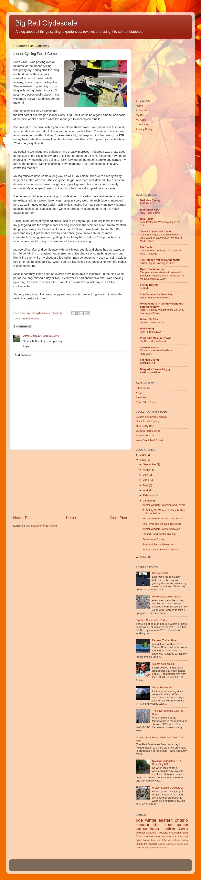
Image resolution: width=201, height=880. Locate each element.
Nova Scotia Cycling (148, 421)
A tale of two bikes (150, 372)
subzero (183, 828)
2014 (143, 557)
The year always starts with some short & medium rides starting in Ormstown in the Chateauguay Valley (162, 275)
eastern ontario (173, 820)
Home (71, 518)
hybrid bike (149, 840)
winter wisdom (162, 836)
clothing (141, 828)
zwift (165, 847)
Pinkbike (141, 397)
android (161, 844)
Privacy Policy (144, 129)
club (186, 844)
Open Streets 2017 (150, 331)
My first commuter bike (152, 322)
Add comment (23, 355)
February (148, 495)
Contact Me (142, 124)
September (150, 464)
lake (164, 840)
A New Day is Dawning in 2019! (157, 263)
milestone (162, 832)
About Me (141, 110)
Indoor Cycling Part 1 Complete (161, 549)
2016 (143, 454)
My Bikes (141, 115)
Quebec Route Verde (148, 430)
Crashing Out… (148, 362)
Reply (26, 346)
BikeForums (143, 388)
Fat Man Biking (149, 359)
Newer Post (22, 518)
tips (146, 847)
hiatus (139, 847)
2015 (143, 459)
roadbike (169, 828)
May (146, 485)
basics (180, 844)
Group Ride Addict (163, 687)
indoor (26, 318)
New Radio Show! (150, 212)
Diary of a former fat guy (155, 369)
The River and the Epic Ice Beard (162, 523)
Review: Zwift (160, 573)
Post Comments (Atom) (43, 525)
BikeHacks (146, 218)
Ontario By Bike (145, 426)
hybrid (139, 840)
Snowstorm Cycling (154, 539)
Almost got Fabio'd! (163, 663)
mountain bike (147, 824)
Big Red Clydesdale (46, 23)
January (148, 500)
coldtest (140, 832)
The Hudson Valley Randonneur (160, 259)
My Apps (141, 119)
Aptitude (144, 288)
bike (174, 836)
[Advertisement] (70, 482)
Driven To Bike (149, 319)
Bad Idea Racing (150, 200)
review (184, 840)
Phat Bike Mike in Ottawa (155, 337)
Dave (26, 335)
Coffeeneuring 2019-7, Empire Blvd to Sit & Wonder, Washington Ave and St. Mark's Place (161, 238)
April (146, 490)
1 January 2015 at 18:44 (44, 335)
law (169, 840)
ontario (176, 840)
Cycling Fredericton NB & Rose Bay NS (167, 763)
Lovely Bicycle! (149, 285)
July (146, 474)
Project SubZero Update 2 (167, 787)
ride (139, 820)
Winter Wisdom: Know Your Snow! (163, 518)
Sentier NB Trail (145, 435)
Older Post (118, 518)
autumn (182, 824)
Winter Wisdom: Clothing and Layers (164, 504)
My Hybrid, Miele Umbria (166, 596)
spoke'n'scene (149, 347)
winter (150, 820)
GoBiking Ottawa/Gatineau (151, 416)
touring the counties (146, 844)
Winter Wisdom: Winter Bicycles (161, 528)
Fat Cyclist (146, 247)
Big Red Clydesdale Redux (151, 620)
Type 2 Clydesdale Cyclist (156, 231)
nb (143, 847)
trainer (35, 318)
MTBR (139, 392)
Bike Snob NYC (149, 209)
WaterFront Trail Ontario (150, 440)
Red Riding (147, 328)
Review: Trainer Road (164, 640)
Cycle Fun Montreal (152, 269)
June (146, 479)
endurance (175, 832)
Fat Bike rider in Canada (153, 341)
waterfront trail (155, 847)
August (147, 469)
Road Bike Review (146, 402)
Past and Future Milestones (159, 544)
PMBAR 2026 (147, 203)
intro (159, 840)
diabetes (151, 832)
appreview (171, 844)
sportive (148, 836)
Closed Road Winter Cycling (159, 534)
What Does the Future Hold (155, 297)
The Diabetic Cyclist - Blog (156, 294)
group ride (182, 836)
